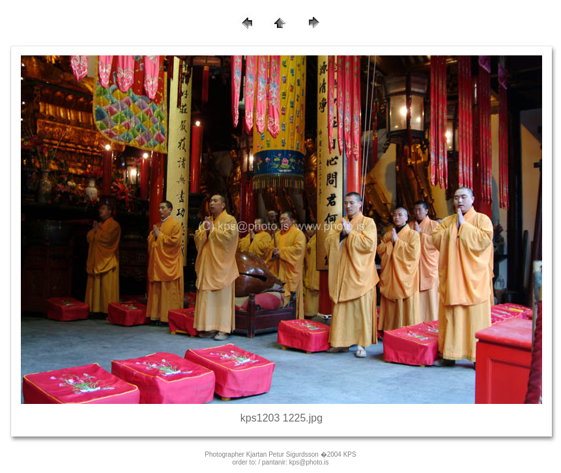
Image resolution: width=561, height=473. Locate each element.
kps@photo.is (309, 462)
